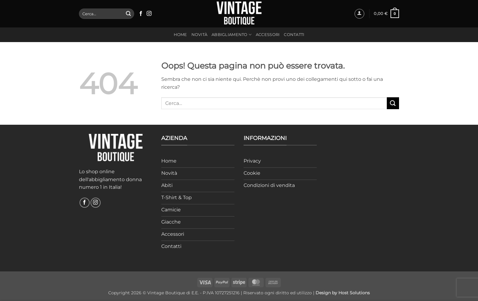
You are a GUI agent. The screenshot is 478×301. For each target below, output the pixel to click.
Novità (199, 34)
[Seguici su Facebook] (140, 13)
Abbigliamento (231, 35)
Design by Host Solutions (343, 293)
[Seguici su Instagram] (149, 13)
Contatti (294, 34)
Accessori (268, 34)
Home (180, 34)
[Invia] (128, 14)
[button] (359, 14)
